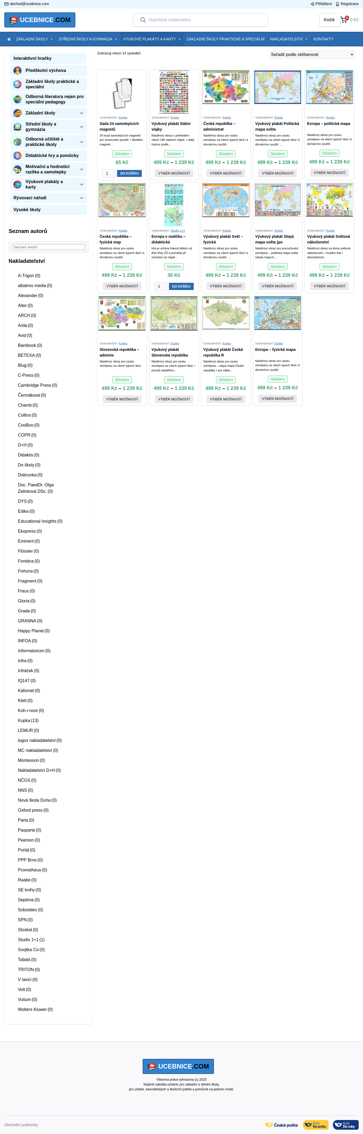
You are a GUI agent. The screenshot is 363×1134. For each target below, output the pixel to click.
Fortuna (28, 571)
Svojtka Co (31, 949)
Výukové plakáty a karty (152, 39)
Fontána (29, 561)
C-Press (28, 375)
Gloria (26, 601)
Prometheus (32, 870)
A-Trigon (29, 275)
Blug (25, 365)
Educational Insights (40, 521)
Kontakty (323, 39)
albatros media (35, 285)
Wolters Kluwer (35, 1009)
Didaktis (28, 455)
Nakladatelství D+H (39, 770)
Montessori (31, 760)
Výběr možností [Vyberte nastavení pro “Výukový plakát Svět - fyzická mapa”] (226, 286)
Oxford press (33, 810)
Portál (26, 850)
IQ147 (27, 680)
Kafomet (29, 690)
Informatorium (34, 650)
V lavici (27, 979)
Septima (29, 900)
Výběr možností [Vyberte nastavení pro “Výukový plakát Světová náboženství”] (329, 286)
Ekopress (30, 531)
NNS (25, 790)
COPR (27, 435)
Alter (25, 305)
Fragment (30, 581)
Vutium (27, 999)
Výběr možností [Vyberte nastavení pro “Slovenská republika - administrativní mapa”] (122, 399)
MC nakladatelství (38, 750)
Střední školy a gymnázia (88, 39)
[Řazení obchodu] (312, 54)
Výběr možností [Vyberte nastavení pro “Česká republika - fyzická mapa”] (122, 286)
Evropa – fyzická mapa (275, 349)
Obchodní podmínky (21, 1125)
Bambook (30, 345)
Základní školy (34, 39)
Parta (26, 820)
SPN (25, 919)
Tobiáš (27, 959)
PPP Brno (30, 860)
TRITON (29, 969)
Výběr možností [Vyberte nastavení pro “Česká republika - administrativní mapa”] (226, 173)
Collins (27, 415)
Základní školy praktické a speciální (226, 39)
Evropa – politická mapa (328, 123)
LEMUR (28, 730)
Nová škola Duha (37, 800)
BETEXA (29, 355)
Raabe (27, 880)
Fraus (26, 591)
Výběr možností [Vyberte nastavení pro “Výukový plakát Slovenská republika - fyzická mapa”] (174, 399)
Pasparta (29, 830)
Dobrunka (30, 475)
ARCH (27, 315)
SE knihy (29, 890)
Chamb (28, 405)
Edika (26, 511)
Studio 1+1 (31, 939)
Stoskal (28, 929)
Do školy (29, 465)
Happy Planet (34, 631)
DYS (25, 501)
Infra (25, 660)
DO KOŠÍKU (129, 173)
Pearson (29, 840)
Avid (25, 335)
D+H (25, 445)
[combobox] (205, 20)
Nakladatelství (289, 39)
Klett (25, 700)
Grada (27, 611)
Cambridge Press (37, 385)
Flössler (28, 551)
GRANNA (30, 621)
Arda (25, 325)
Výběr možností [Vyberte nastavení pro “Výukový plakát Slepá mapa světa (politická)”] (277, 286)
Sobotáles (30, 910)
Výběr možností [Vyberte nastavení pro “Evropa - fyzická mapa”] (277, 399)
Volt (24, 989)
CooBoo (28, 425)
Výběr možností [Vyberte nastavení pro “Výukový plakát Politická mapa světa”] (277, 173)
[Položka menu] (8, 39)
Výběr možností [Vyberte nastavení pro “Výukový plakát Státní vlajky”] (174, 173)
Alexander (30, 295)
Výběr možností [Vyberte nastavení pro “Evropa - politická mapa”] (329, 173)
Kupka (28, 720)
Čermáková (32, 395)
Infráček (28, 670)
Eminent (29, 541)
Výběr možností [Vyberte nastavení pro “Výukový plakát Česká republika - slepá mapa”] (226, 399)
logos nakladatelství (40, 740)
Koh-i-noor (31, 710)
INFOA (27, 640)
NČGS (27, 780)
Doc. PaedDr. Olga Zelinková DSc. (36, 488)
